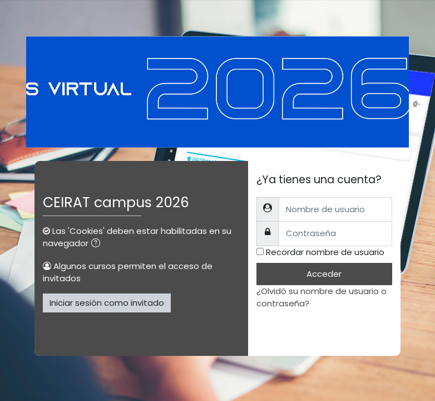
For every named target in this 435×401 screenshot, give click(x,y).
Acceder (324, 274)
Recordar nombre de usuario (325, 252)
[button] (98, 244)
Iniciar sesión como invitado (107, 303)
